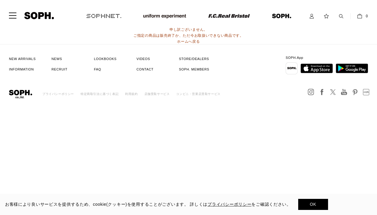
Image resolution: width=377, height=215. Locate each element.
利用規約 (131, 94)
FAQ (97, 69)
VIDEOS (143, 59)
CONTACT (144, 69)
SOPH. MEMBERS (194, 69)
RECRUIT (59, 69)
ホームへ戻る (188, 41)
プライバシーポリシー (58, 94)
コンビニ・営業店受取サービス (198, 94)
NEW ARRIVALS (22, 59)
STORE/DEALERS (194, 59)
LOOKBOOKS (105, 59)
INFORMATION (21, 69)
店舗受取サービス (157, 94)
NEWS (56, 59)
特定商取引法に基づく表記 (100, 94)
